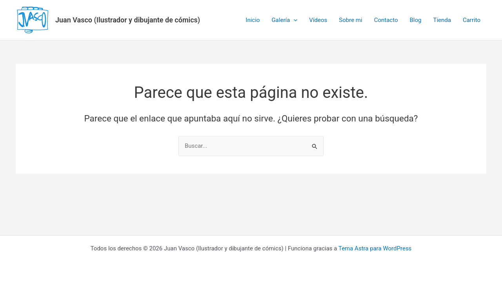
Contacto (386, 20)
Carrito (471, 20)
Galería (284, 20)
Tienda (442, 20)
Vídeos (318, 20)
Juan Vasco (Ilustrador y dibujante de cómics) (127, 20)
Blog (415, 20)
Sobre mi (350, 20)
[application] (293, 20)
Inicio (253, 20)
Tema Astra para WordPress (374, 248)
